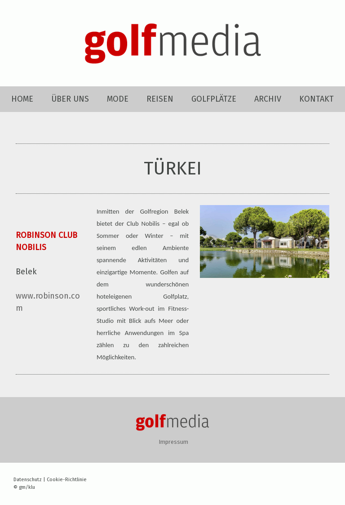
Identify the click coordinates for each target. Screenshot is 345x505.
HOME (22, 99)
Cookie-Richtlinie (67, 480)
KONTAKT (316, 99)
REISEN (159, 99)
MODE (117, 99)
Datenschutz (27, 480)
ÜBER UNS (70, 99)
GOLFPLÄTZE (213, 99)
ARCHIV (267, 99)
